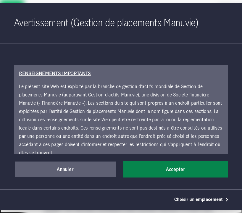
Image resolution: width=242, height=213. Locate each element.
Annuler (65, 169)
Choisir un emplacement (201, 200)
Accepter (175, 169)
